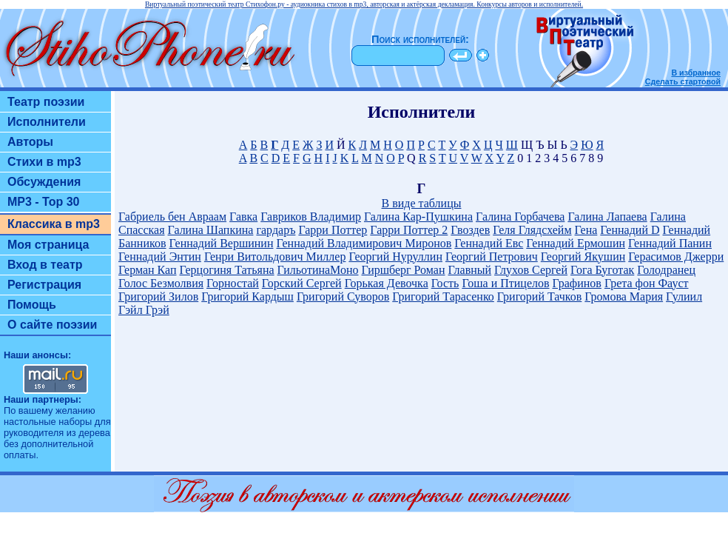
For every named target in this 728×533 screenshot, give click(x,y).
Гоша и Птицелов (505, 283)
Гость (445, 283)
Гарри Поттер (332, 230)
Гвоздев (470, 230)
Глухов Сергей (530, 270)
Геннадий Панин (670, 243)
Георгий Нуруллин (395, 256)
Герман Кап (147, 270)
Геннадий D (629, 230)
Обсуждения (44, 181)
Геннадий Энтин (159, 256)
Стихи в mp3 (44, 161)
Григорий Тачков (539, 296)
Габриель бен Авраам (172, 216)
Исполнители (46, 121)
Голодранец (666, 270)
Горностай (232, 283)
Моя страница (48, 244)
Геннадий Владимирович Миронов (363, 243)
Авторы (30, 141)
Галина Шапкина (211, 230)
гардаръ (275, 230)
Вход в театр (45, 264)
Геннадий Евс (488, 243)
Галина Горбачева (520, 216)
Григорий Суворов (343, 296)
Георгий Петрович (491, 256)
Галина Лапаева (607, 216)
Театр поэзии (45, 101)
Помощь (31, 304)
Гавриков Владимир (310, 216)
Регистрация (44, 284)
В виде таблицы (422, 203)
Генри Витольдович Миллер (275, 256)
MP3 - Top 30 (43, 201)
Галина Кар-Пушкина (418, 216)
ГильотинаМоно (318, 270)
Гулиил (684, 296)
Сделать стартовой (683, 81)
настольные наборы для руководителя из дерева (57, 427)
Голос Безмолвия (160, 283)
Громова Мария (623, 296)
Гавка (243, 216)
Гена (586, 230)
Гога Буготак (602, 270)
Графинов (577, 283)
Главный (470, 270)
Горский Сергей (302, 283)
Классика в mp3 (53, 224)
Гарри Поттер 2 (409, 230)
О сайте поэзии (52, 324)
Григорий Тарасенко (443, 296)
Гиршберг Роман (403, 270)
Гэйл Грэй (143, 310)
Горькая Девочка (386, 283)
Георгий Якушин (583, 256)
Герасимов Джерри (676, 256)
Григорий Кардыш (247, 296)
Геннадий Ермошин (575, 243)
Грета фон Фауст (646, 283)
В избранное (696, 72)
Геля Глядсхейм (532, 230)
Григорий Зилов (158, 296)
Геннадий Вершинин (221, 243)
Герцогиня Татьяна (226, 270)
